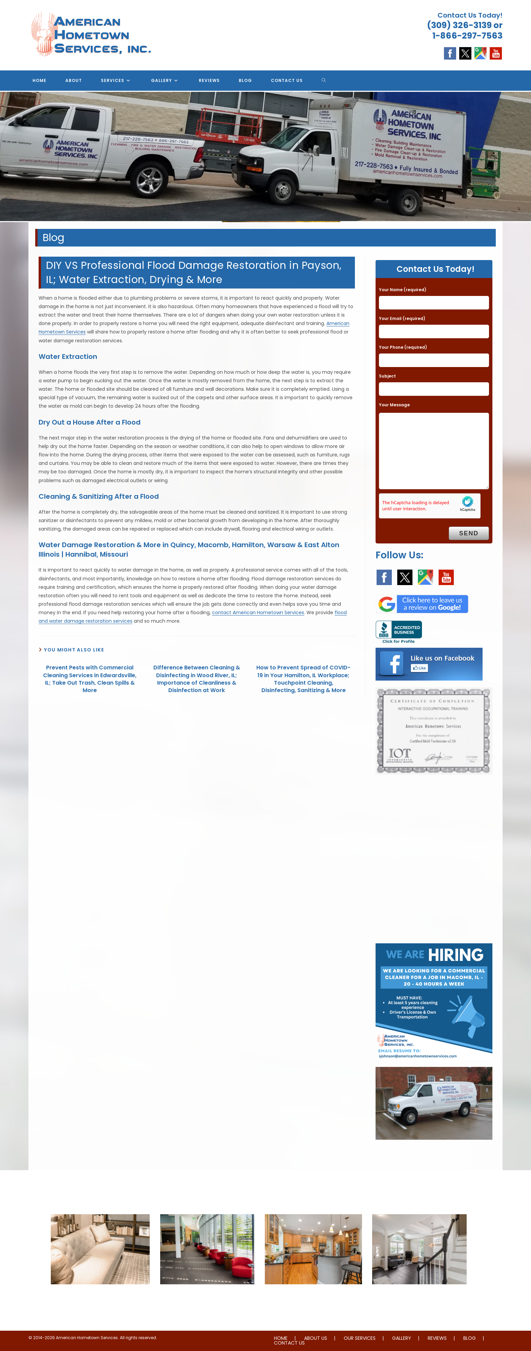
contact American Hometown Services (258, 612)
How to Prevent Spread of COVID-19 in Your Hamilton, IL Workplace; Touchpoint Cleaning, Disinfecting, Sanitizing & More (303, 679)
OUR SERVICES (360, 1338)
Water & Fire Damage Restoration (313, 1298)
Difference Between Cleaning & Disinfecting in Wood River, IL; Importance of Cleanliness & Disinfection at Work (196, 679)
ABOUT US (315, 1338)
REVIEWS (437, 1338)
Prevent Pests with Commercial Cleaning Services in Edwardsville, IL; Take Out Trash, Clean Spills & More (89, 679)
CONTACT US (289, 1342)
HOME (281, 1338)
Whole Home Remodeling (419, 1298)
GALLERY (401, 1338)
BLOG (469, 1338)
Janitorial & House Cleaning (207, 1298)
